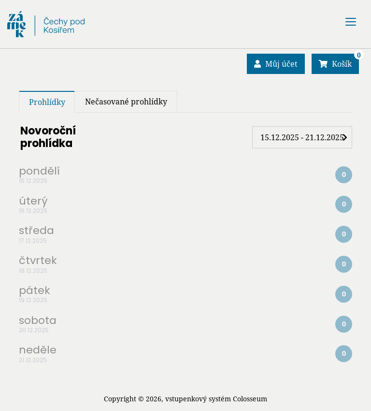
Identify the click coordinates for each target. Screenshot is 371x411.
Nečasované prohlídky (126, 101)
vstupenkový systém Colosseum (216, 398)
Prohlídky (47, 102)
